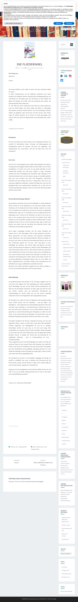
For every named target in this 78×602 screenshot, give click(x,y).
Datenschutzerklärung (66, 591)
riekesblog (29, 68)
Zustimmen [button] (69, 23)
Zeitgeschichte (35, 449)
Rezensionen (65, 241)
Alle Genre (65, 185)
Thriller (65, 260)
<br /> (13, 417)
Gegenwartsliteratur (68, 247)
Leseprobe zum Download (16, 128)
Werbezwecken (7, 12)
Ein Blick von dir (66, 525)
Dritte (36, 9)
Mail (61, 317)
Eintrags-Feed (65, 570)
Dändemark (40, 447)
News (64, 176)
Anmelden (64, 567)
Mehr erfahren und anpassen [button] (13, 23)
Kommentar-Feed (66, 573)
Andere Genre (66, 244)
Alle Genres (66, 211)
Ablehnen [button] (58, 23)
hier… (64, 474)
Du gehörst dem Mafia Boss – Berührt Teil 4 (66, 519)
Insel (45, 447)
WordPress (43, 599)
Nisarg (54, 599)
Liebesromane (66, 251)
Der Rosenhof (65, 539)
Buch (34, 447)
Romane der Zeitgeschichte (19, 447)
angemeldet (17, 481)
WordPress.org (65, 577)
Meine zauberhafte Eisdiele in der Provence (43, 463)
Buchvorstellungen (67, 159)
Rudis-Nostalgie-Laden (66, 490)
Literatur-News (66, 162)
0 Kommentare (39, 68)
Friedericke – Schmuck (66, 492)
